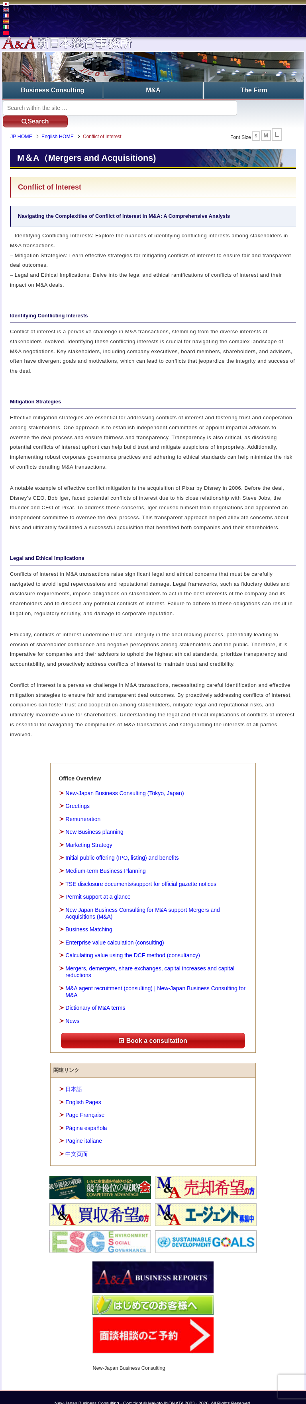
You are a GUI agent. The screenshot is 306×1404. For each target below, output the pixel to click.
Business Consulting (52, 89)
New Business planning (94, 820)
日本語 (73, 1077)
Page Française (84, 1102)
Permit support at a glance (97, 884)
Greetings (77, 794)
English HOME (59, 125)
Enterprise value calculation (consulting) (114, 930)
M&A (153, 89)
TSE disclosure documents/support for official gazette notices (140, 871)
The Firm (253, 89)
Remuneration (82, 807)
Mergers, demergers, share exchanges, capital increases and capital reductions (149, 959)
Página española (86, 1116)
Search (268, 107)
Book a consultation (153, 1028)
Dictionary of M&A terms (95, 996)
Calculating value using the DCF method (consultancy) (132, 943)
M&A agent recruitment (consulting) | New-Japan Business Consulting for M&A (155, 979)
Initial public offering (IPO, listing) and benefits (122, 846)
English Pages (83, 1090)
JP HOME (23, 125)
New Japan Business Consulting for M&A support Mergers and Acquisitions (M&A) (142, 900)
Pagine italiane (83, 1129)
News (72, 1008)
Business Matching (88, 917)
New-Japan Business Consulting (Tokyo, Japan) (124, 781)
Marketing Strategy (88, 832)
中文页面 (76, 1141)
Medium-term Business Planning (105, 858)
